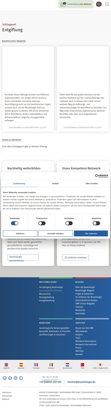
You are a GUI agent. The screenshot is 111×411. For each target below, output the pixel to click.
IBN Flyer (79, 351)
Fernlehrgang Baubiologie (51, 287)
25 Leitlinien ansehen (76, 257)
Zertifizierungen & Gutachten (52, 334)
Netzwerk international (86, 344)
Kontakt (79, 354)
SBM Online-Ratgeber (85, 303)
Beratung (44, 323)
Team (77, 338)
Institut (80, 323)
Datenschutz (7, 396)
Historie (79, 334)
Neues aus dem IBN (84, 328)
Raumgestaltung (46, 297)
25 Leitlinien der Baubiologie (88, 297)
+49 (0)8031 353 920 (50, 381)
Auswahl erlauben (55, 233)
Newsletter (80, 313)
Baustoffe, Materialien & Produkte (54, 331)
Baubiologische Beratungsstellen (54, 328)
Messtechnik (44, 294)
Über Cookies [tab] (92, 183)
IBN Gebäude (81, 331)
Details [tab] (55, 183)
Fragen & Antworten (84, 294)
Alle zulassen (91, 233)
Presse (78, 348)
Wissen (79, 282)
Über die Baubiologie (85, 287)
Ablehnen (20, 233)
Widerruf (5, 399)
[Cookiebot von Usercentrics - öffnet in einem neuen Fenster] (97, 176)
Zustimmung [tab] (19, 183)
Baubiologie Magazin (84, 290)
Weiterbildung (48, 282)
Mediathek (80, 310)
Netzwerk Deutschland (85, 341)
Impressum (6, 392)
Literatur (79, 307)
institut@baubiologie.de (81, 381)
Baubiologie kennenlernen (17, 258)
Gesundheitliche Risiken (86, 300)
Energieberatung (46, 300)
